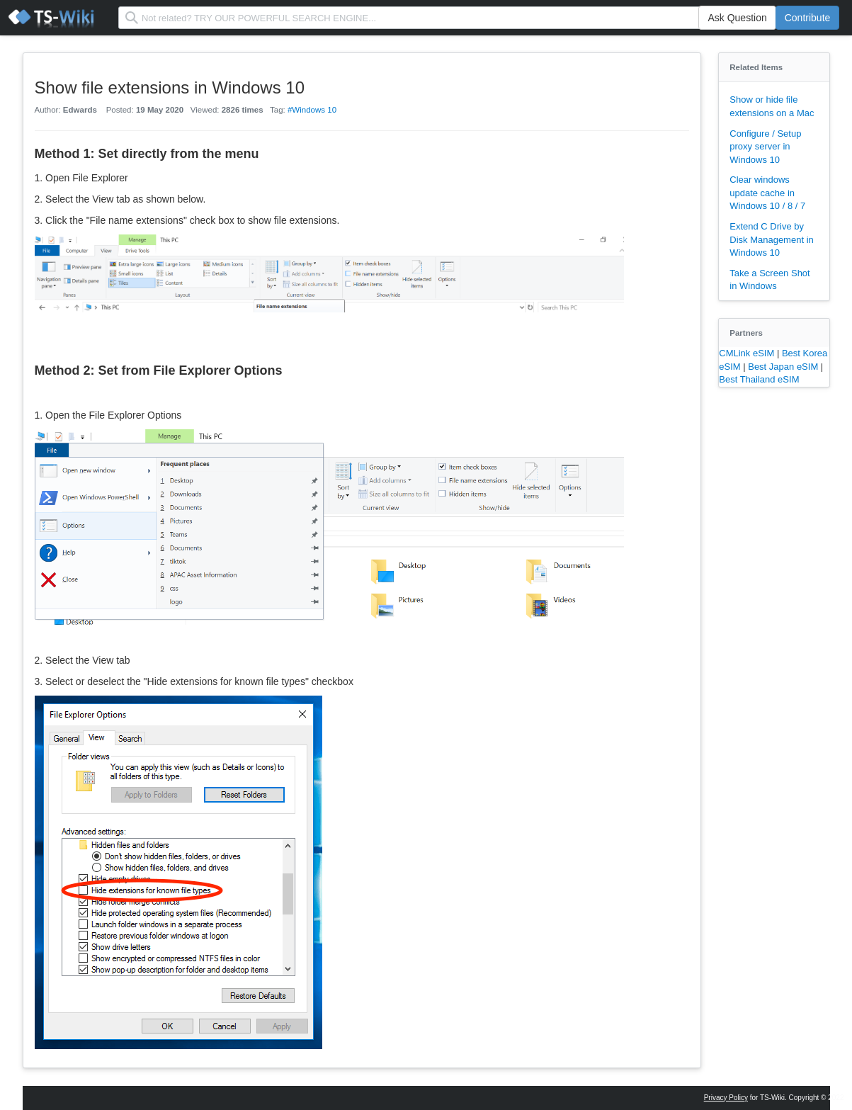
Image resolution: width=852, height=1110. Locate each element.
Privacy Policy (726, 1097)
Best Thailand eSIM (759, 379)
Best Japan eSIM (784, 366)
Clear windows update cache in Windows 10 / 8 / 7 (767, 192)
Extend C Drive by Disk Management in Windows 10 (771, 239)
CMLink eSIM (748, 353)
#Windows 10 (312, 110)
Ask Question (737, 17)
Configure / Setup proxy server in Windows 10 (765, 146)
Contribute (808, 17)
